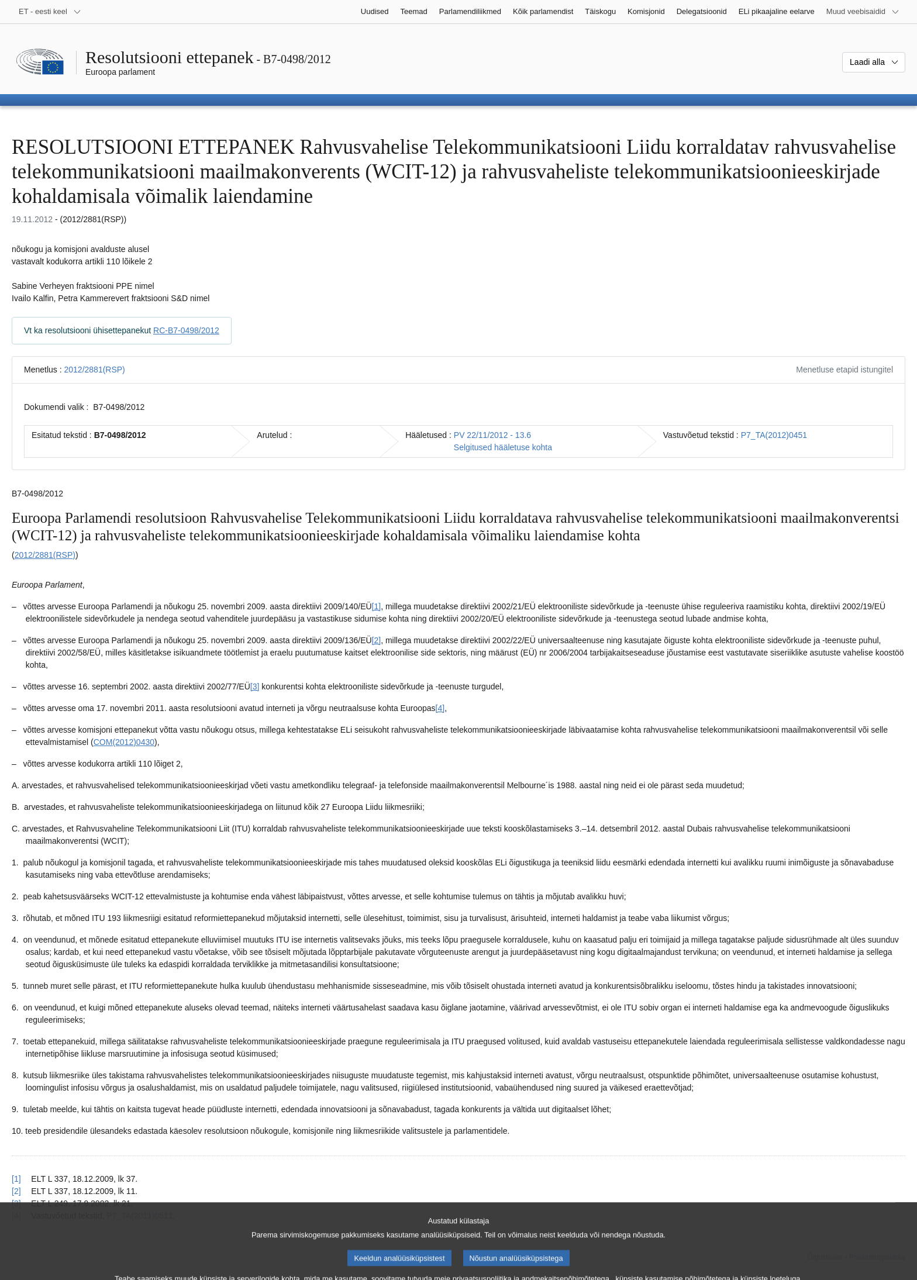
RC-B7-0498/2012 (186, 330)
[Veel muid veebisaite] (863, 11)
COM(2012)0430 (124, 742)
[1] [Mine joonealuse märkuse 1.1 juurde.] (376, 606)
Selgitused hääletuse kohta (503, 447)
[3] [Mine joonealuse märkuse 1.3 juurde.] (255, 686)
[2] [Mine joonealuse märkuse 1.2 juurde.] (376, 640)
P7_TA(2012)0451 (774, 435)
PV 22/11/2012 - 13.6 (492, 435)
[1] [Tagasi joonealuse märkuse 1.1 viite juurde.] (16, 1179)
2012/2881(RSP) (94, 369)
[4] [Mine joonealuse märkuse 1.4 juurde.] (440, 708)
